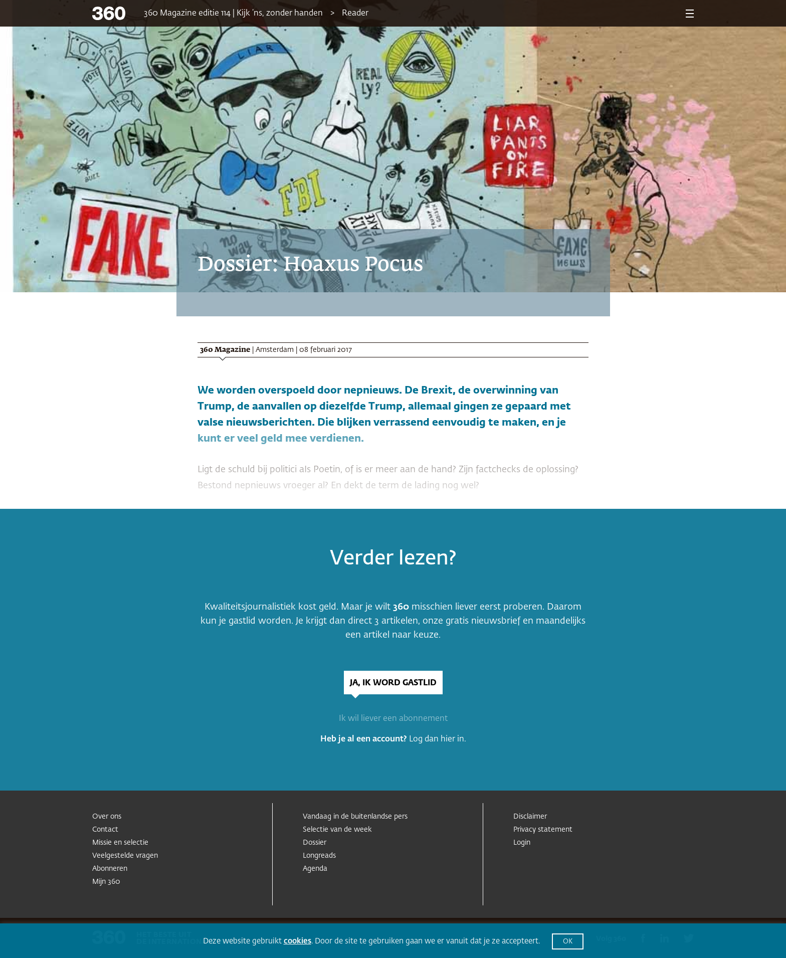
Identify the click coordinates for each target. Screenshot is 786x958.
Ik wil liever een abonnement (393, 719)
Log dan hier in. (437, 739)
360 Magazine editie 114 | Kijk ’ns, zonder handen (233, 14)
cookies (297, 941)
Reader (355, 14)
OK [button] (567, 941)
